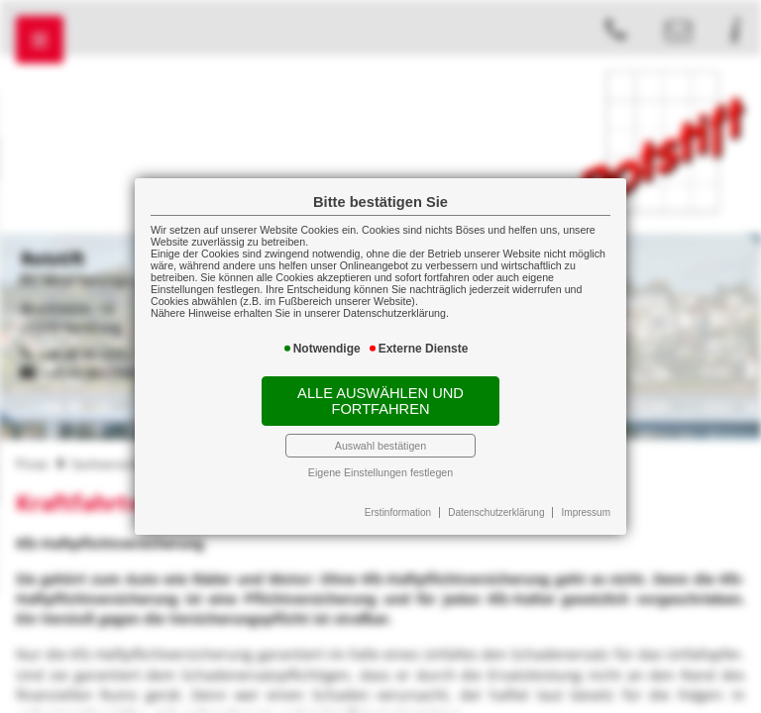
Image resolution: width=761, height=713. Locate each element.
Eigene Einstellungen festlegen (380, 472)
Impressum (586, 512)
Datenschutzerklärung (496, 512)
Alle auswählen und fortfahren (380, 401)
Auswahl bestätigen (380, 446)
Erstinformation (398, 512)
